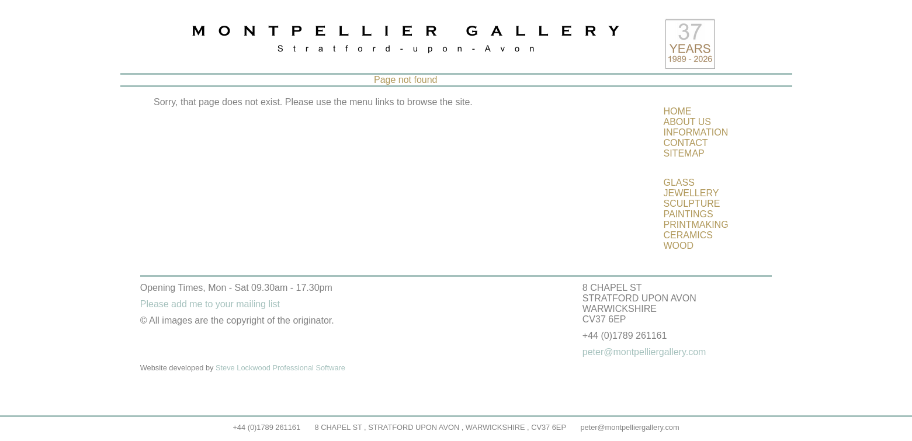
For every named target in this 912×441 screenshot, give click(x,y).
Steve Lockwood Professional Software (280, 367)
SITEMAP (684, 153)
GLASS (679, 182)
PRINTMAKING (696, 225)
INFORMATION (696, 132)
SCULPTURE (692, 204)
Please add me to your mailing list (210, 304)
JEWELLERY (691, 193)
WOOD (679, 246)
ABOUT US (688, 122)
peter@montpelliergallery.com (629, 427)
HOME (678, 111)
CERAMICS (688, 235)
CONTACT (686, 143)
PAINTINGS (688, 214)
